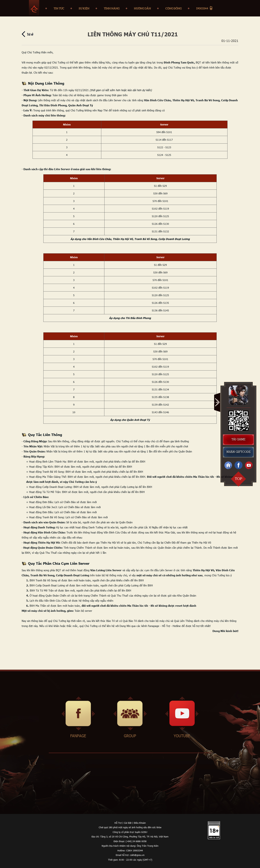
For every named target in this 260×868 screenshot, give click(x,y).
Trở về (30, 34)
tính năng (112, 8)
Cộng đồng (173, 8)
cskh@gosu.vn (137, 855)
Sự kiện (84, 8)
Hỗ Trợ (118, 822)
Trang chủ (34, 7)
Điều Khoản (140, 822)
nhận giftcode (238, 452)
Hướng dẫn (142, 8)
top (238, 479)
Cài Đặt (127, 822)
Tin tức (59, 8)
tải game (238, 439)
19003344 (202, 8)
